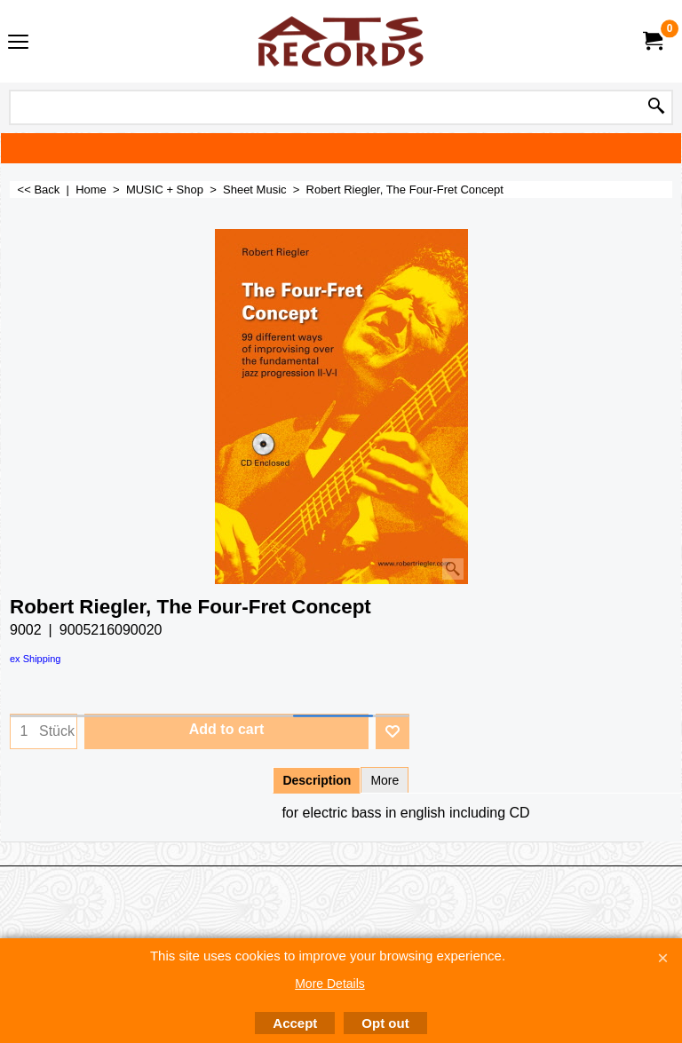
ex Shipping (35, 658)
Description (316, 780)
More (384, 780)
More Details (330, 983)
